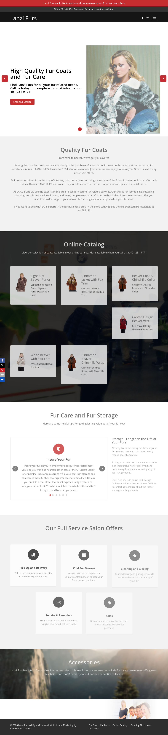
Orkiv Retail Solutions (21, 728)
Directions (94, 728)
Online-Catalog (120, 725)
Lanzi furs (23, 725)
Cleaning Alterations (141, 725)
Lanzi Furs (23, 18)
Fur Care (93, 725)
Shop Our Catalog (22, 102)
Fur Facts (105, 725)
